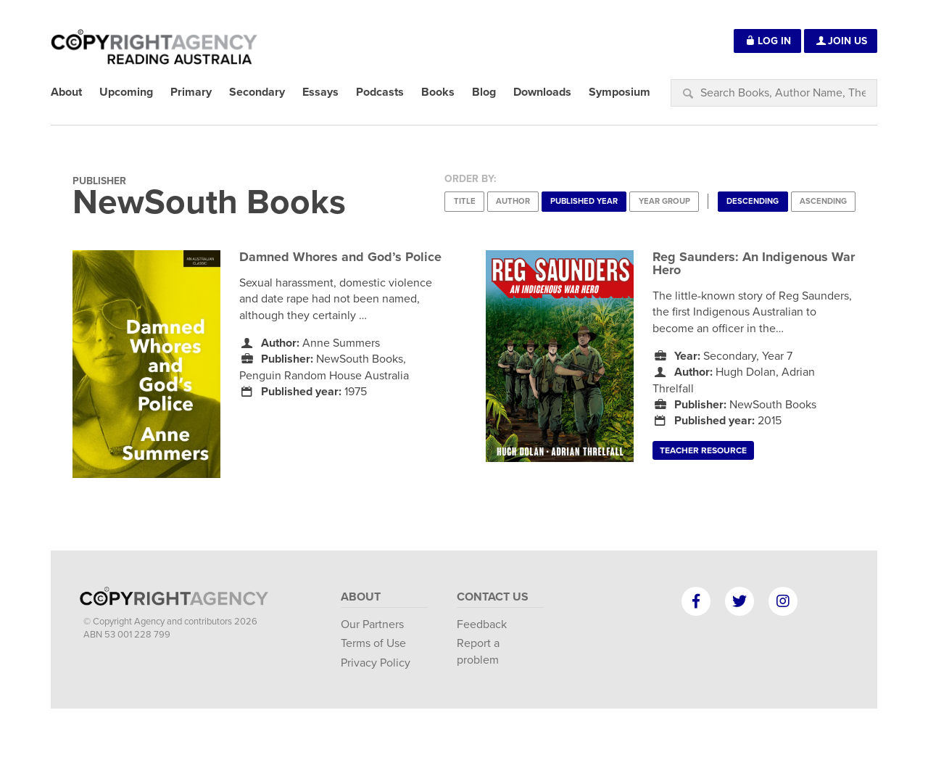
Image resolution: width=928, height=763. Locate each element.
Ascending (823, 201)
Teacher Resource (703, 450)
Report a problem (478, 651)
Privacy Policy (375, 663)
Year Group (664, 201)
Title (465, 201)
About (361, 597)
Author (513, 201)
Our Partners (372, 624)
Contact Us (493, 597)
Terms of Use (373, 643)
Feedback (482, 624)
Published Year (584, 201)
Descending (752, 201)
